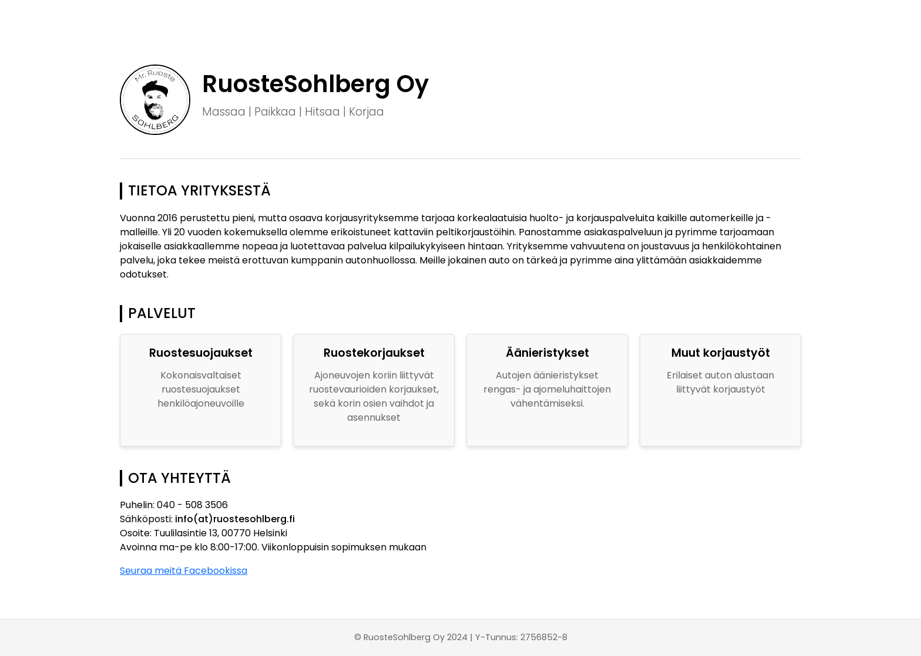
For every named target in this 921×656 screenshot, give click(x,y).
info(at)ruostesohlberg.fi (235, 519)
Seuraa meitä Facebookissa (183, 570)
